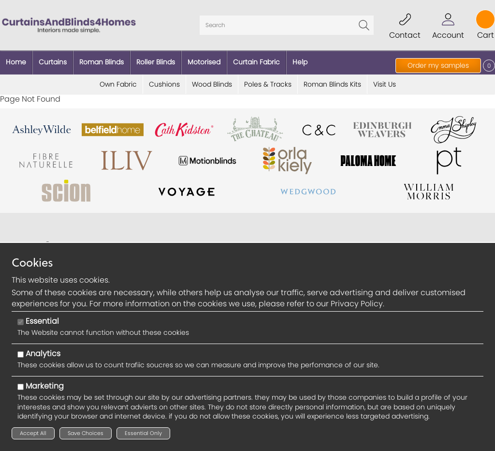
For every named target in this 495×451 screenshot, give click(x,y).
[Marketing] (20, 387)
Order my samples (438, 65)
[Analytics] (20, 354)
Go (364, 25)
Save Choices (85, 433)
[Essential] (20, 322)
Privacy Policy (357, 303)
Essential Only (143, 433)
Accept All (33, 433)
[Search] (287, 25)
